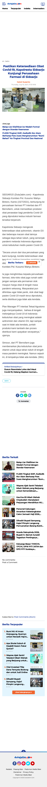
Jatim (6, 381)
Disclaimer (17, 772)
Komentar (23, 401)
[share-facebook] (17, 395)
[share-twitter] (21, 395)
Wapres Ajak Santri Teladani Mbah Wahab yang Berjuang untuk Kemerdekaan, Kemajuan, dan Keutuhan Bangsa (16, 658)
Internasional (39, 8)
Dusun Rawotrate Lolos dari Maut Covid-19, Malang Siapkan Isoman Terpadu (20, 370)
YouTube (34, 764)
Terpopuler (16, 8)
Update (32, 263)
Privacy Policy (28, 772)
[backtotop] (23, 752)
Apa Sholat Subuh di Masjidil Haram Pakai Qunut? (16, 646)
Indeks (27, 8)
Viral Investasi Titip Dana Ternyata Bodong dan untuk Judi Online (17, 670)
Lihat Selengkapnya (23, 692)
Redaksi (9, 769)
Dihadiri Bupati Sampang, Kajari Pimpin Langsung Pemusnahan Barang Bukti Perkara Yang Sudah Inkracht (16, 682)
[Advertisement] (23, 34)
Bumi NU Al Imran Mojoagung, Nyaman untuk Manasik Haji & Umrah (16, 634)
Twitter (29, 764)
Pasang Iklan (18, 769)
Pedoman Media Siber (33, 769)
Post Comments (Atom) (24, 617)
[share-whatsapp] (25, 395)
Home (5, 8)
